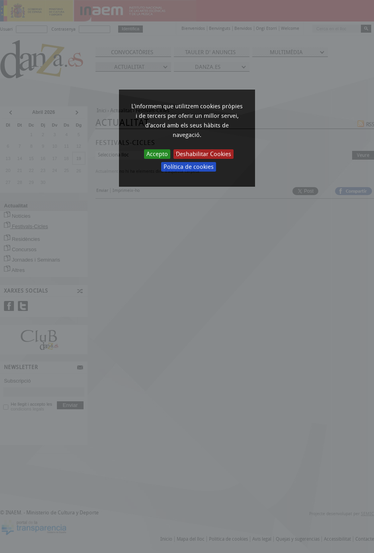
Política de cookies (189, 166)
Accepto (157, 154)
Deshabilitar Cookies (203, 154)
